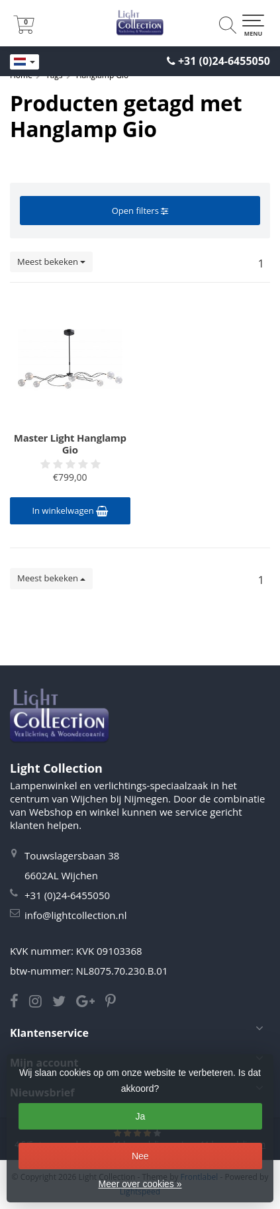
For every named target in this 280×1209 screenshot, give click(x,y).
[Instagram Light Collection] (40, 1002)
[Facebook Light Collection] (19, 1002)
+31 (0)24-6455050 (224, 61)
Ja (140, 1116)
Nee (140, 1156)
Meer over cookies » (139, 1184)
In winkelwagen (70, 510)
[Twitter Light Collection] (64, 1002)
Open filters (140, 211)
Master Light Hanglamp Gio (70, 444)
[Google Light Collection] (90, 1002)
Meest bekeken (51, 261)
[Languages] (24, 62)
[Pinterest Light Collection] (114, 1002)
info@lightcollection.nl (75, 915)
